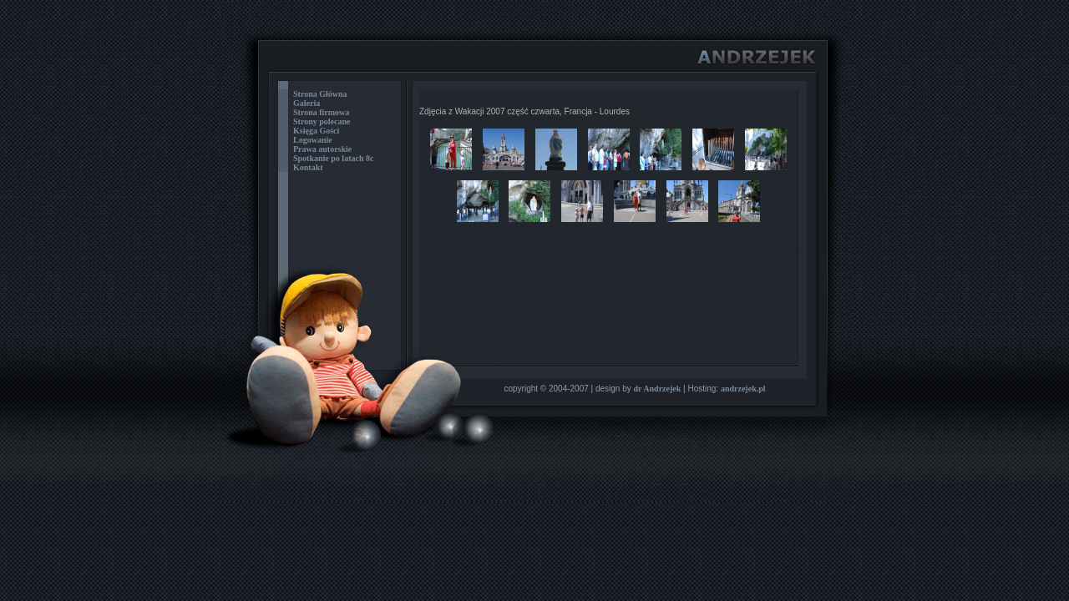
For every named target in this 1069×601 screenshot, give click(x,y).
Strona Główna (320, 93)
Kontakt (308, 167)
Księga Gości (316, 130)
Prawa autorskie (322, 149)
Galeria (306, 103)
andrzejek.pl (743, 388)
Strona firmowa (321, 112)
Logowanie (312, 139)
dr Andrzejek (657, 388)
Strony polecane (321, 121)
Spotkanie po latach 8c (333, 158)
